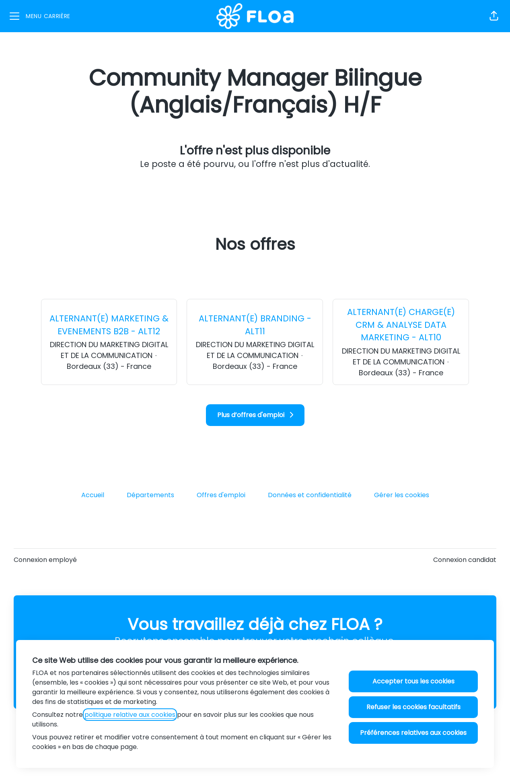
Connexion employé (45, 559)
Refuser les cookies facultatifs (413, 707)
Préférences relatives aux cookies (413, 732)
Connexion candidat (464, 559)
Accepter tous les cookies (413, 681)
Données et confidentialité (310, 495)
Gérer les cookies (401, 495)
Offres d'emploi (221, 495)
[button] (494, 16)
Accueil (92, 495)
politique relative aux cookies (129, 714)
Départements (150, 495)
